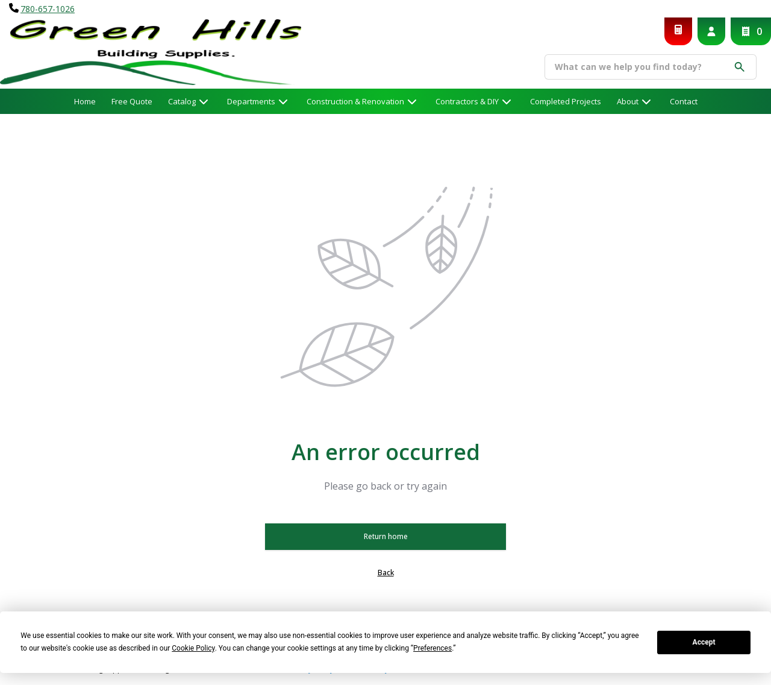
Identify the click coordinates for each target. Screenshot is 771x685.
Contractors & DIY (467, 101)
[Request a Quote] (678, 31)
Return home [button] (386, 536)
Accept (704, 642)
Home (85, 101)
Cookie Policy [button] (193, 648)
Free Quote (131, 101)
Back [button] (386, 572)
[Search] (641, 67)
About (627, 101)
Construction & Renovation (355, 101)
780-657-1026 (47, 8)
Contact (684, 101)
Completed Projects (565, 101)
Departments (251, 101)
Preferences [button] (432, 648)
